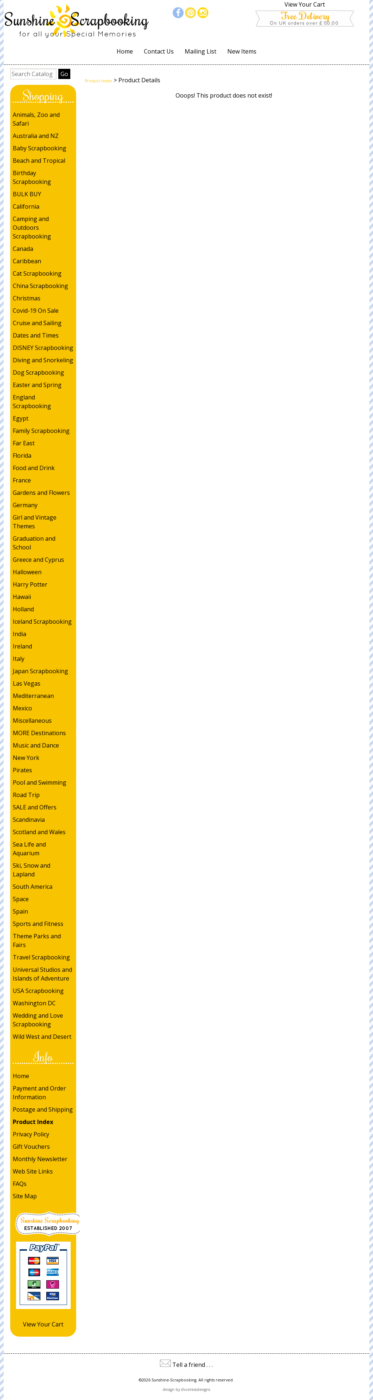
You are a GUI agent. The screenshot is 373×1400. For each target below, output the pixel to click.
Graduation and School (34, 543)
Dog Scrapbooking (38, 372)
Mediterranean (33, 696)
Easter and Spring (37, 385)
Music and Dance (36, 745)
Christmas (26, 298)
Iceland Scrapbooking (42, 622)
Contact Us (159, 51)
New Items (241, 51)
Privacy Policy (31, 1134)
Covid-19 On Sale (36, 311)
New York (26, 758)
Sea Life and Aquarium (29, 848)
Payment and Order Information (39, 1092)
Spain (20, 911)
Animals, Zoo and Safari (36, 119)
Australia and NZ (36, 136)
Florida (22, 455)
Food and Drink (34, 468)
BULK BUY (27, 194)
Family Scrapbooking (41, 431)
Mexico (22, 708)
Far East (24, 443)
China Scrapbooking (40, 286)
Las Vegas (26, 683)
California (26, 206)
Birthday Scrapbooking (32, 177)
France (22, 480)
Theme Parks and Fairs (37, 940)
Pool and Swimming (39, 782)
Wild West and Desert (42, 1037)
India (19, 634)
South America (32, 887)
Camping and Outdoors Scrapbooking (32, 227)
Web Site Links (33, 1171)
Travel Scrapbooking (41, 957)
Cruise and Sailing (37, 323)
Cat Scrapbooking (37, 273)
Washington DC (34, 1003)
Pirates (22, 770)
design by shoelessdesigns (186, 1389)
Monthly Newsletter (40, 1159)
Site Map (25, 1196)
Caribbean (27, 261)
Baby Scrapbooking (39, 148)
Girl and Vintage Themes (34, 521)
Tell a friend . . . (192, 1365)
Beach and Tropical (39, 161)
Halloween (27, 572)
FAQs (20, 1184)
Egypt (20, 418)
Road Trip (26, 795)
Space (21, 899)
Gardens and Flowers (41, 493)
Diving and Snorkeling (43, 360)
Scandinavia (29, 820)
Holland (23, 609)
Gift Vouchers (31, 1147)
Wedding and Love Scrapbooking (38, 1019)
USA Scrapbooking (38, 991)
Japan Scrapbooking (40, 671)
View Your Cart (304, 4)
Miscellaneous (32, 721)
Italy (18, 659)
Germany (25, 505)
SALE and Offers (34, 807)
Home (125, 51)
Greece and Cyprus (38, 560)
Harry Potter (30, 584)
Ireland (22, 646)
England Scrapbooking (32, 401)
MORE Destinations (39, 733)
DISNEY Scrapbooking (43, 348)
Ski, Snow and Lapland (31, 869)
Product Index (33, 1122)
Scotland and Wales (39, 832)
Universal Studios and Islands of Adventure (42, 974)
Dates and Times (36, 335)
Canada (23, 249)
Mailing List (200, 51)
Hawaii (22, 597)
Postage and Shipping (43, 1109)
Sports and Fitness (38, 924)
